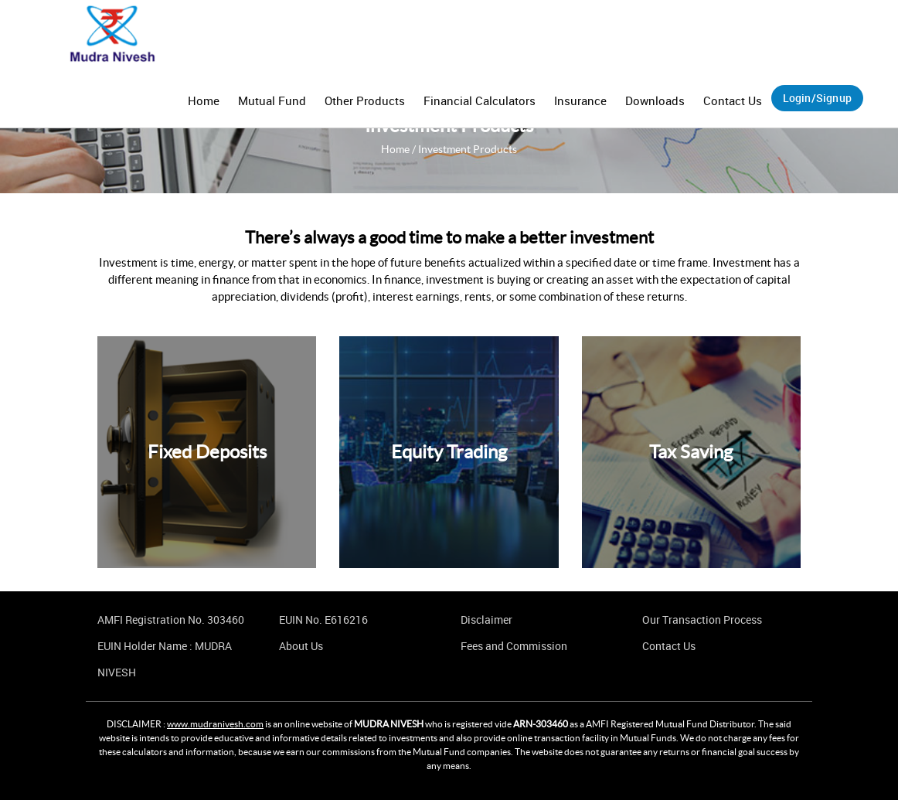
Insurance (580, 100)
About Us (301, 645)
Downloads (655, 100)
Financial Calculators (479, 100)
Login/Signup (817, 97)
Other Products (365, 100)
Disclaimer (486, 619)
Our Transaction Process (702, 619)
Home (203, 100)
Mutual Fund (272, 100)
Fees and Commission (514, 645)
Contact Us (732, 100)
